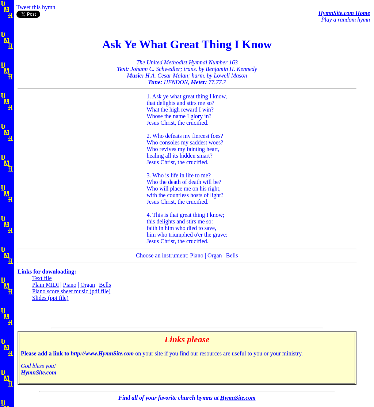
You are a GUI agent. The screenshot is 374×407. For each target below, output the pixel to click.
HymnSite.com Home (344, 13)
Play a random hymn (345, 19)
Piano (196, 255)
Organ (214, 255)
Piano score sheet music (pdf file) (71, 291)
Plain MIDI (45, 285)
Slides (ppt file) (50, 298)
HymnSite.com (237, 398)
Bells (232, 255)
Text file (42, 278)
